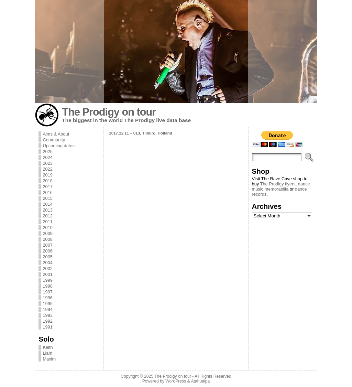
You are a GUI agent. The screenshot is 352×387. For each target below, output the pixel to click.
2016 (47, 192)
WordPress (175, 381)
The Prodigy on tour (109, 112)
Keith (48, 347)
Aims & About (56, 134)
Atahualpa (200, 381)
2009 (47, 233)
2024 (47, 157)
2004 (47, 262)
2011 (47, 221)
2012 (47, 215)
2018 (47, 180)
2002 (47, 268)
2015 (47, 198)
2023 (47, 163)
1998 (47, 286)
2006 (47, 251)
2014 (47, 204)
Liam (47, 353)
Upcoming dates (58, 145)
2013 (47, 210)
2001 (47, 274)
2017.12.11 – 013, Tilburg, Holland (140, 133)
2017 (47, 186)
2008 (47, 239)
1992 (47, 321)
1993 (47, 315)
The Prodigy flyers (278, 183)
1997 (47, 291)
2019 (47, 175)
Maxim (49, 359)
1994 (47, 309)
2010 (47, 227)
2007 (47, 245)
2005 (47, 256)
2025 (47, 151)
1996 (47, 297)
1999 (47, 280)
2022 (47, 169)
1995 (47, 303)
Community (54, 139)
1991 (47, 327)
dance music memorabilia (281, 186)
